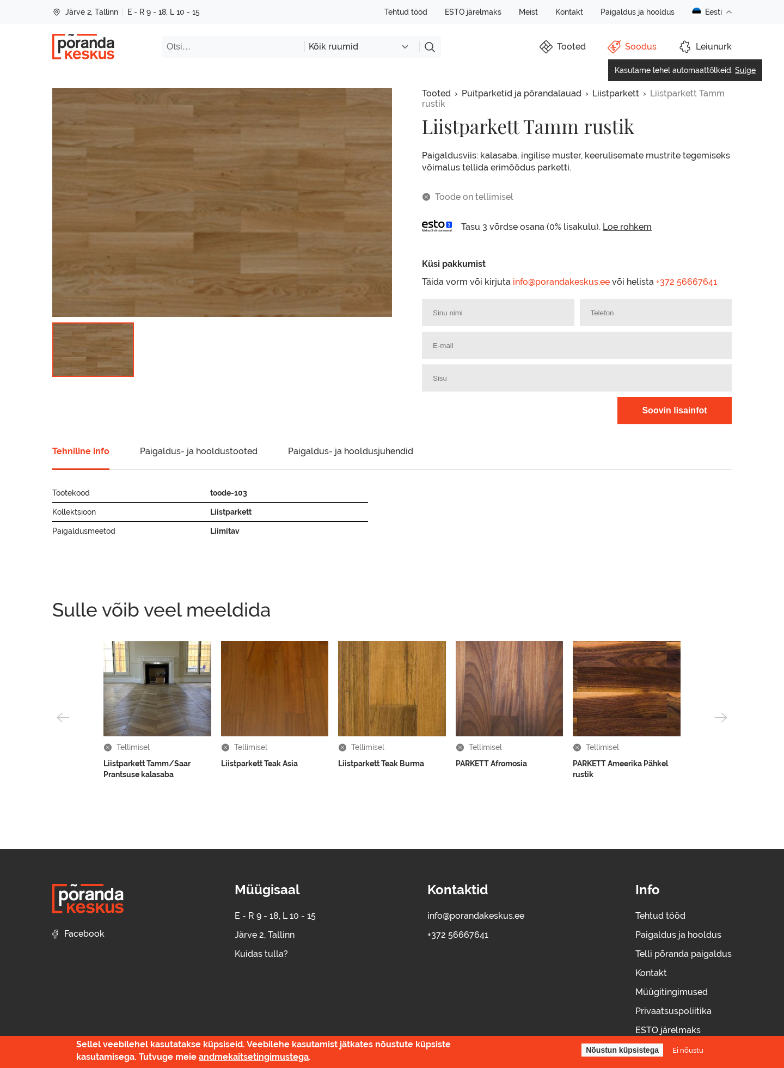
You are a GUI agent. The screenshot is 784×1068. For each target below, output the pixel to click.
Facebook (78, 934)
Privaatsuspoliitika (673, 1011)
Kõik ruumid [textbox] (333, 46)
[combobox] (362, 47)
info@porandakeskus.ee (561, 282)
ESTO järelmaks (473, 12)
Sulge (745, 70)
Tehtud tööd (405, 12)
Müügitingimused (671, 992)
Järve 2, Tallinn (85, 12)
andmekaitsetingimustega (254, 1057)
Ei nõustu (687, 1050)
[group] (222, 202)
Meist (528, 12)
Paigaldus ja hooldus (638, 12)
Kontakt (569, 12)
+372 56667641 (686, 282)
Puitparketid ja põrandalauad (521, 93)
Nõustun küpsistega (622, 1050)
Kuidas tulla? (261, 954)
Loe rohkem (627, 227)
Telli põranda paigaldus (683, 954)
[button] (63, 718)
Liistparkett (615, 93)
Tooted (436, 93)
